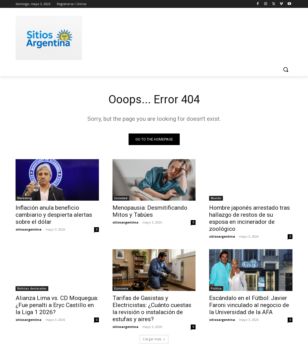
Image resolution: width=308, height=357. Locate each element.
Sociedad (120, 198)
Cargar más (154, 339)
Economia (121, 288)
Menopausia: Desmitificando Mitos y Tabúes (149, 211)
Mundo (216, 198)
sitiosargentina (29, 229)
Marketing (24, 198)
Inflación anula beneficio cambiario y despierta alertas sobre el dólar (54, 214)
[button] (285, 69)
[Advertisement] (148, 37)
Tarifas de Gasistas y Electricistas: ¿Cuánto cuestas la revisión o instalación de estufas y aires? (151, 309)
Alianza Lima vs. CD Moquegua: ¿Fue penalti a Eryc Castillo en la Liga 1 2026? (57, 305)
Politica (216, 288)
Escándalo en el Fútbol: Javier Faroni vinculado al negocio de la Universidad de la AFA (249, 305)
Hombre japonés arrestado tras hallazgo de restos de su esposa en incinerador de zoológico (249, 218)
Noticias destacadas (32, 288)
